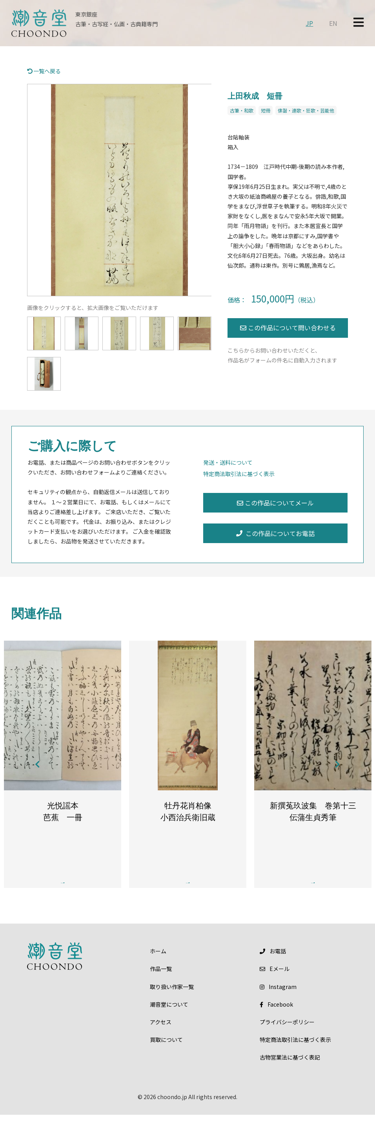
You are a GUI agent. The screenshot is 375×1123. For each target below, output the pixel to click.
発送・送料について (228, 462)
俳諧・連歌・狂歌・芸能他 (306, 110)
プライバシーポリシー (287, 1030)
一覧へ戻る (44, 71)
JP (309, 23)
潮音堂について (169, 1012)
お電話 (273, 959)
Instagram (278, 995)
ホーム (158, 959)
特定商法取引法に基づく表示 (239, 474)
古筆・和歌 (241, 110)
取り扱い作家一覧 (172, 995)
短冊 (265, 110)
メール (274, 977)
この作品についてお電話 (275, 533)
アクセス (160, 1030)
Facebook (276, 1012)
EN (333, 23)
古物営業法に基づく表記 (290, 1066)
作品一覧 (161, 977)
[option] (119, 190)
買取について (166, 1048)
